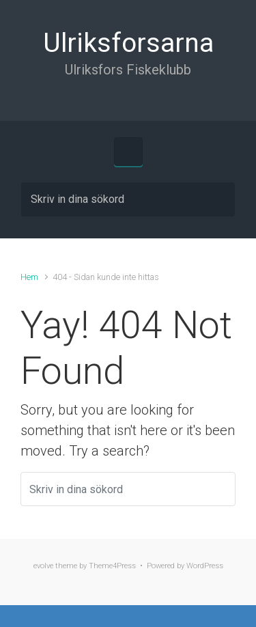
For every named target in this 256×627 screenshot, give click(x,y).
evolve (43, 565)
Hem (29, 277)
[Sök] (128, 199)
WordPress (204, 565)
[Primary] (128, 151)
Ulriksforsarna (128, 43)
